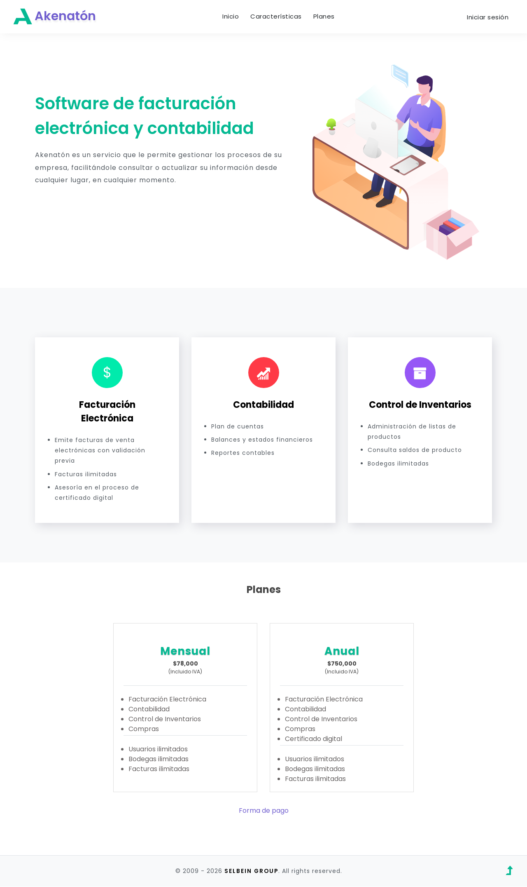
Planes (326, 16)
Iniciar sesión (487, 17)
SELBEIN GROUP (251, 872)
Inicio (232, 16)
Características (278, 16)
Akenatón (56, 17)
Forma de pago (264, 811)
